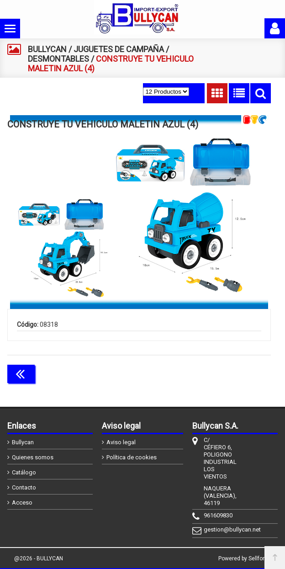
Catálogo (24, 472)
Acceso (22, 502)
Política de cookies (131, 457)
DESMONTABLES (58, 59)
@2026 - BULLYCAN (38, 558)
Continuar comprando (230, 373)
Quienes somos (32, 457)
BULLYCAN (47, 49)
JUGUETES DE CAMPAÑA (119, 49)
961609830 (218, 515)
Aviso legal (121, 442)
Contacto (24, 487)
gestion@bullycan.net (218, 529)
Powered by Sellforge (244, 558)
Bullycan (23, 442)
